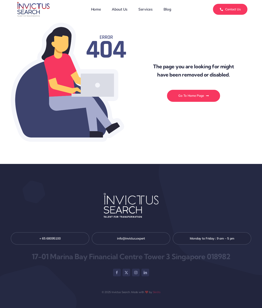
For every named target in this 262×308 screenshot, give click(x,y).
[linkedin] (145, 272)
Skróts (156, 292)
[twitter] (126, 272)
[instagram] (136, 272)
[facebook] (117, 272)
